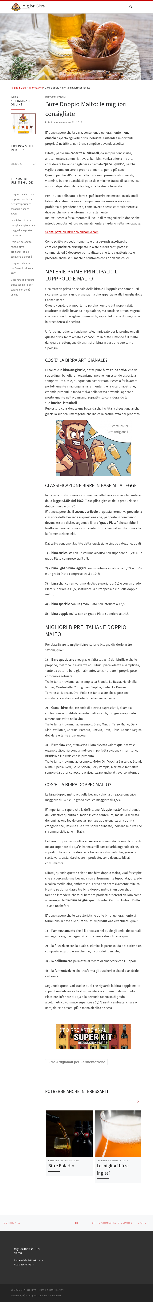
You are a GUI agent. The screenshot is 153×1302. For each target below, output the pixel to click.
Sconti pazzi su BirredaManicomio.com (72, 232)
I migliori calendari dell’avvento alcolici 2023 (22, 268)
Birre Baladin (61, 1166)
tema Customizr (52, 1295)
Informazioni (36, 87)
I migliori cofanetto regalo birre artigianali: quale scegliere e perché (21, 249)
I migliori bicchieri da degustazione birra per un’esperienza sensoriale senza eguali (22, 204)
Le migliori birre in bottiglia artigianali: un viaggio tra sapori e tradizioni (23, 228)
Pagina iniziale (18, 87)
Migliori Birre (28, 1290)
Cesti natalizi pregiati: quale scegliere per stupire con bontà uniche (22, 287)
